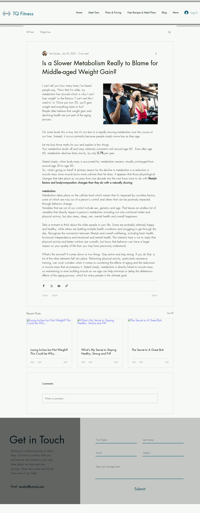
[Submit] (140, 489)
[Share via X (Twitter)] (51, 285)
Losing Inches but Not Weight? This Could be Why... (49, 351)
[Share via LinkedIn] (59, 285)
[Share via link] (66, 285)
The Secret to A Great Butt (147, 350)
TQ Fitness (23, 13)
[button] (169, 32)
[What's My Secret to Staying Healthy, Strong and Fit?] (100, 331)
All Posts (30, 31)
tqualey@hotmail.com (31, 486)
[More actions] (156, 53)
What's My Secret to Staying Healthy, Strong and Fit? (98, 351)
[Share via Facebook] (43, 285)
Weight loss (45, 31)
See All (170, 312)
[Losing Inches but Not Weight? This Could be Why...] (49, 331)
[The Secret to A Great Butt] (150, 331)
